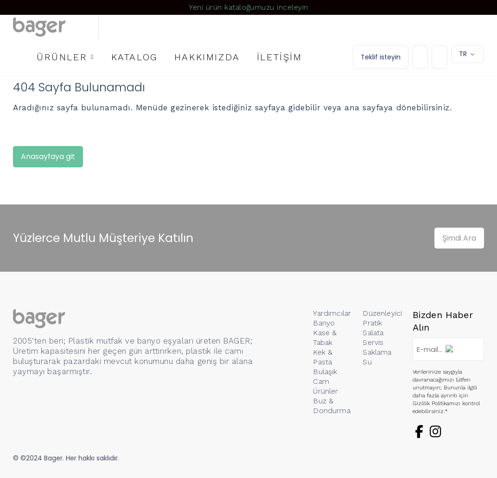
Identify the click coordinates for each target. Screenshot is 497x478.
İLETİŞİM (279, 57)
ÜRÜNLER (62, 57)
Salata (373, 332)
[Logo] (56, 27)
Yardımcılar (332, 313)
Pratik (372, 323)
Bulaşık (325, 371)
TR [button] (463, 53)
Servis (373, 342)
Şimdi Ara (459, 238)
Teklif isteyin (381, 57)
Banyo (324, 323)
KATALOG (134, 57)
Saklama (377, 352)
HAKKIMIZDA (207, 57)
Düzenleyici (382, 313)
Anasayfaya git (48, 156)
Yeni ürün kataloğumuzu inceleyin (248, 7)
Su (367, 361)
